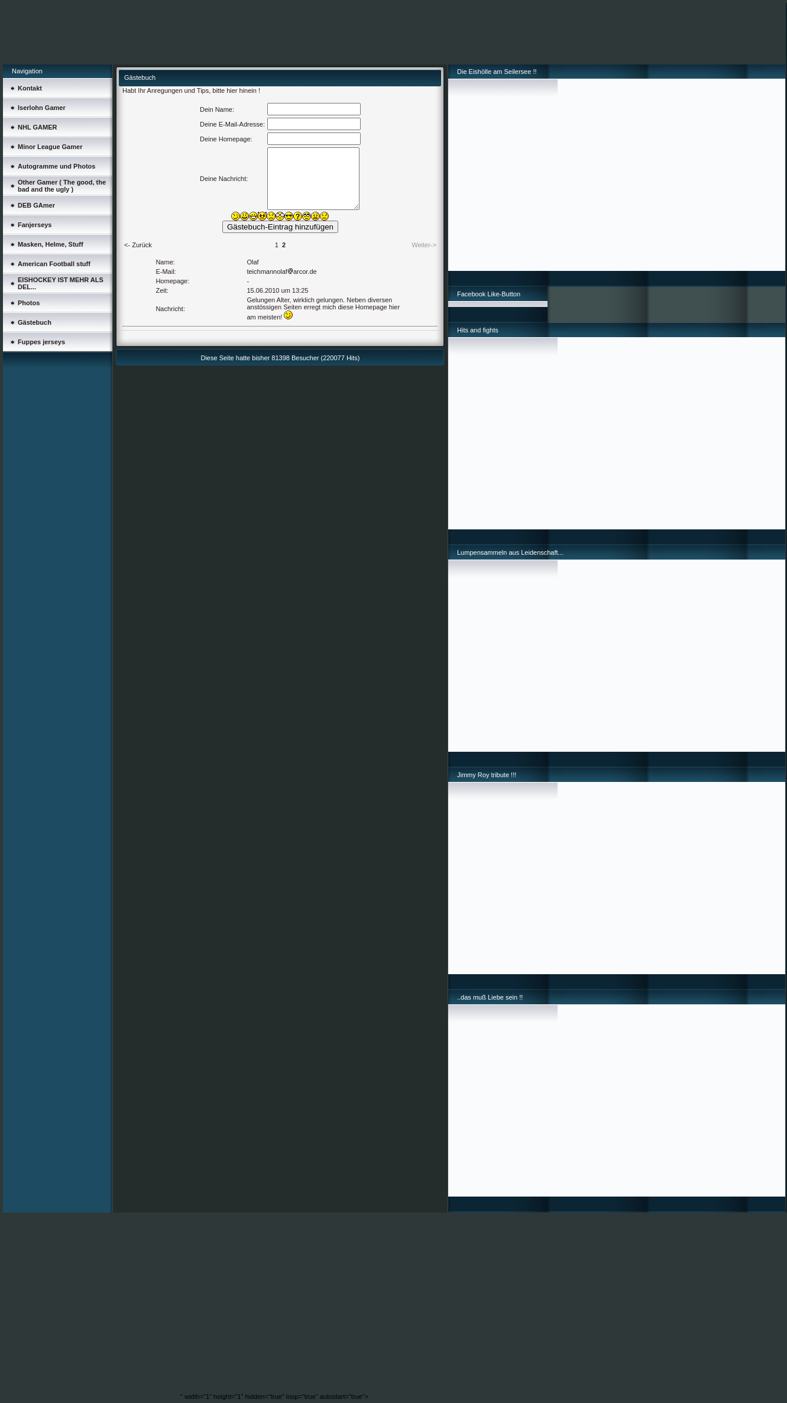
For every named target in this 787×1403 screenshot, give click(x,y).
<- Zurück (138, 244)
